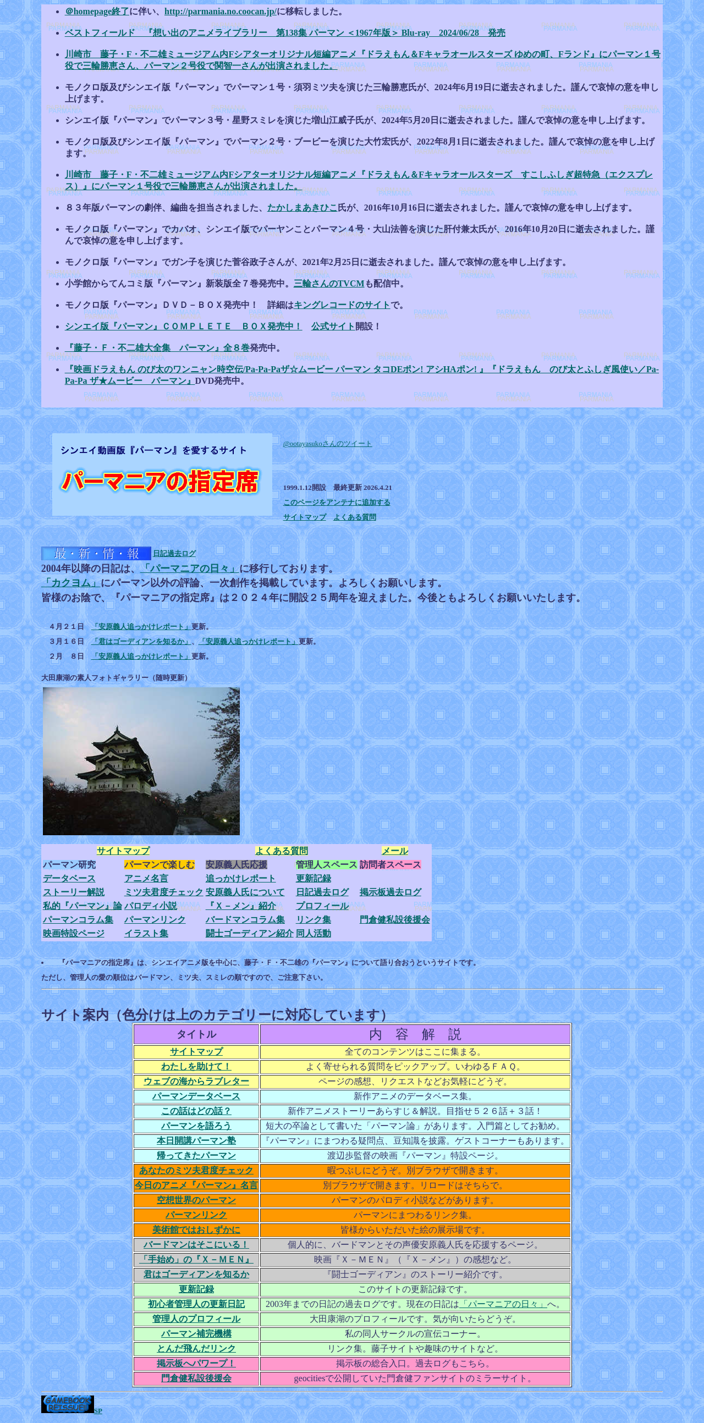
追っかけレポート (241, 878)
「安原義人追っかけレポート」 (141, 626)
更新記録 (313, 878)
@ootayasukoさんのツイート (327, 443)
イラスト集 (146, 933)
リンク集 (313, 919)
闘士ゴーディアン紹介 (250, 933)
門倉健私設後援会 (395, 919)
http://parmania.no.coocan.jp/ (220, 11)
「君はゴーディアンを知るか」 (141, 641)
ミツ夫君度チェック (164, 892)
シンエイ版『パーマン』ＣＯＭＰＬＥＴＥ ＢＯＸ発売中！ (183, 326)
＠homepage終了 (97, 11)
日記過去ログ (174, 553)
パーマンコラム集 (78, 919)
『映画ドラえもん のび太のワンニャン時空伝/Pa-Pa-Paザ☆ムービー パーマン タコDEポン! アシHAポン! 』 (276, 369)
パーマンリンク (155, 919)
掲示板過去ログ (390, 892)
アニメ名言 (146, 878)
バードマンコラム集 (245, 919)
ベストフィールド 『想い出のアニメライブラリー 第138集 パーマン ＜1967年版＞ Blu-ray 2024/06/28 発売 (285, 32)
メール (395, 851)
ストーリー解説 (74, 892)
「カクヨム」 (71, 582)
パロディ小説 (150, 906)
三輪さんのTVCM (329, 283)
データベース (69, 878)
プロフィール (322, 906)
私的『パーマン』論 (82, 906)
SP (98, 1411)
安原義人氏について (245, 892)
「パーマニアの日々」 (189, 568)
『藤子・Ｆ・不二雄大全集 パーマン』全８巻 (157, 347)
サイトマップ (304, 517)
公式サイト (333, 326)
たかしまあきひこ (302, 207)
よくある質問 (354, 517)
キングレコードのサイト (342, 305)
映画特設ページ (74, 933)
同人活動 (313, 933)
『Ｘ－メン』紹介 (241, 906)
